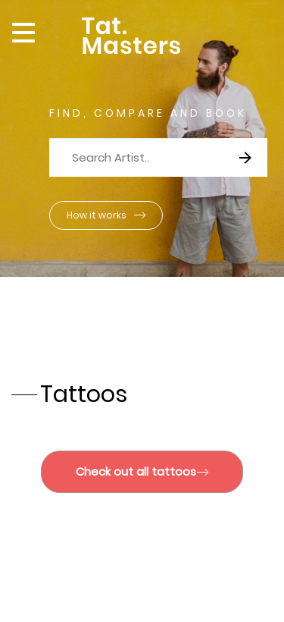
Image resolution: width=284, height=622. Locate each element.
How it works (106, 215)
